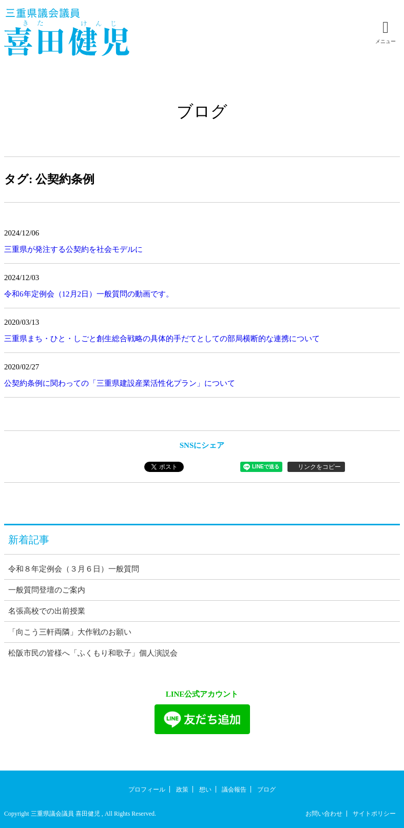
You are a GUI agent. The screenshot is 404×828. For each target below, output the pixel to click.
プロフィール (146, 789)
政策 (182, 789)
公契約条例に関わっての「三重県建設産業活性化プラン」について (119, 383)
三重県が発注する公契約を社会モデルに (73, 249)
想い (205, 789)
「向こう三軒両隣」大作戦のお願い (69, 632)
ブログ (266, 789)
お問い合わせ (323, 813)
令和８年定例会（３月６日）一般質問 (73, 569)
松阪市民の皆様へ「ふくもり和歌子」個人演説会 (93, 653)
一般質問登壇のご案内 (46, 590)
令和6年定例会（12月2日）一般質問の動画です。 (89, 294)
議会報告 (234, 789)
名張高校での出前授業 (46, 611)
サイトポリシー (374, 813)
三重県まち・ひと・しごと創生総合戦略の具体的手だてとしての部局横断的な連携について (162, 338)
